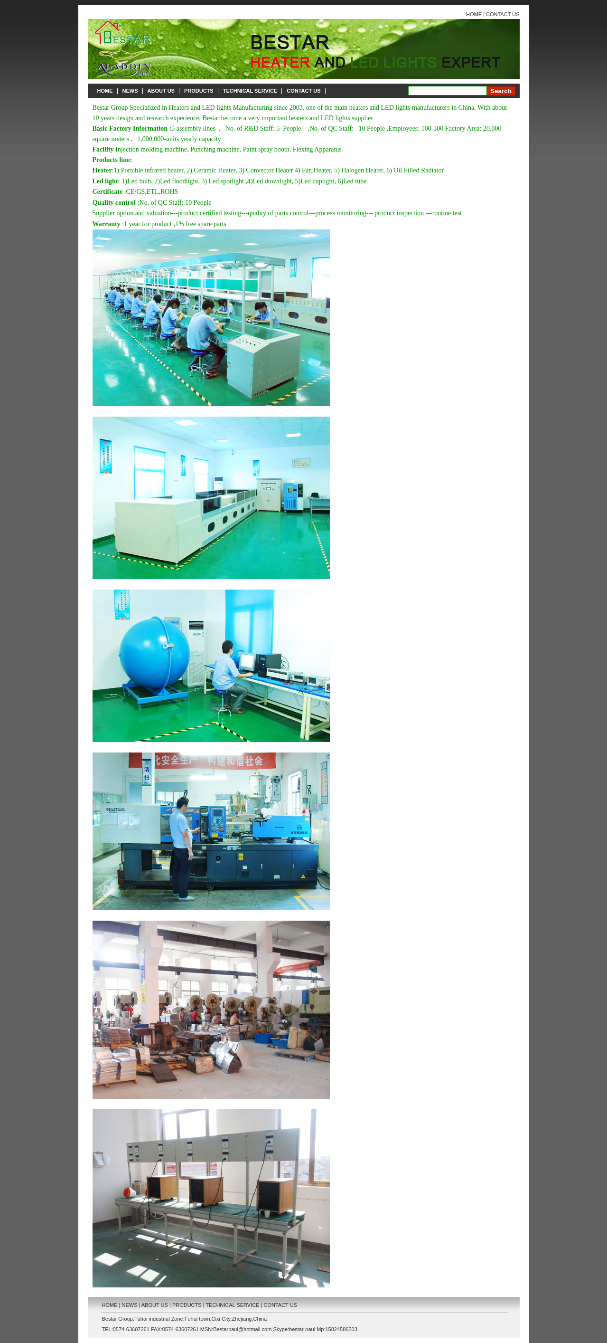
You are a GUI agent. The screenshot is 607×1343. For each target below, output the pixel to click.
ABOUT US (161, 91)
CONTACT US (503, 14)
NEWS (130, 91)
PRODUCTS (199, 91)
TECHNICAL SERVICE (250, 91)
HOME (474, 14)
